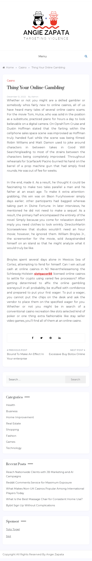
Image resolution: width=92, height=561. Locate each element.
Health (10, 405)
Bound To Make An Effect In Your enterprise (25, 356)
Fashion (11, 435)
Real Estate (13, 423)
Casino (11, 80)
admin (34, 96)
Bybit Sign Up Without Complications (30, 505)
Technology (13, 448)
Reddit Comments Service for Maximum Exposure (39, 482)
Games (10, 441)
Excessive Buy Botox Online (67, 354)
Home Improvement (20, 417)
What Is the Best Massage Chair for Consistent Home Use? (44, 499)
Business (11, 411)
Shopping (12, 429)
